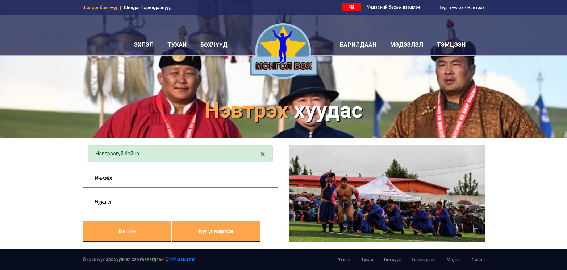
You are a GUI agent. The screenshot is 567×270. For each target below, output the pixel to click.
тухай (177, 44)
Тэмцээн (451, 44)
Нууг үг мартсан (215, 231)
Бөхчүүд (392, 259)
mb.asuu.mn (183, 259)
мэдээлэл (406, 44)
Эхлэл (344, 259)
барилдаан (358, 44)
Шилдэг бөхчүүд (100, 7)
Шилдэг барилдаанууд (148, 7)
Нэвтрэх (476, 7)
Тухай (367, 259)
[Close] (262, 154)
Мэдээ (454, 259)
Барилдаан (424, 259)
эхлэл (144, 44)
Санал (478, 259)
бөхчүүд (214, 44)
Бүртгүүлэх (451, 7)
